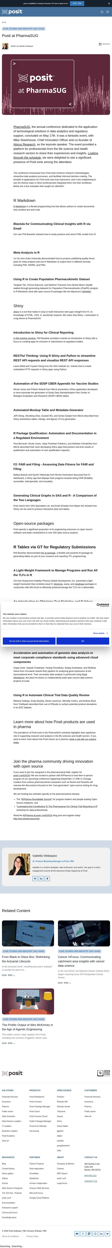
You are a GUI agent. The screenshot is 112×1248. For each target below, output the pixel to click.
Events (5, 1183)
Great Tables (62, 1126)
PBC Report (62, 1173)
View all (5, 1141)
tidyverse (58, 584)
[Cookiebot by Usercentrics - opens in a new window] (98, 605)
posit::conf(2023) (21, 775)
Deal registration (36, 1169)
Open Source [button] (64, 1090)
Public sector (7, 1111)
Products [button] (34, 1090)
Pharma (5, 1107)
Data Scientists (8, 1116)
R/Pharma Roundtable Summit (36, 799)
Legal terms (62, 1183)
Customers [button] (90, 1090)
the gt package (48, 553)
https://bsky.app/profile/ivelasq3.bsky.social (35, 878)
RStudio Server (63, 1107)
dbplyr (59, 1136)
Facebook (83, 1233)
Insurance (6, 1102)
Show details (99, 633)
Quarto (60, 1116)
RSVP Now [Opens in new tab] (77, 3)
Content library (8, 1169)
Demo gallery (7, 1173)
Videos (5, 1178)
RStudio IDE (62, 1102)
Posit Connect (35, 1102)
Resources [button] (8, 1157)
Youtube (76, 1233)
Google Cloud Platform (39, 1198)
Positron (60, 1097)
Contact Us (90, 1157)
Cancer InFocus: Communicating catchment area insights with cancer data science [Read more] (81, 961)
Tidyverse (61, 1111)
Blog (4, 22)
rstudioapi (79, 584)
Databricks (34, 1178)
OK (82, 641)
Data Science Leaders (11, 1121)
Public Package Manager (40, 1121)
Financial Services (10, 1097)
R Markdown (19, 206)
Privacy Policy (32, 1236)
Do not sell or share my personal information (29, 641)
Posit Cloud (34, 1111)
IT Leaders (6, 1126)
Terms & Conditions (10, 1236)
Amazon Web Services (39, 1188)
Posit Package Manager (39, 1107)
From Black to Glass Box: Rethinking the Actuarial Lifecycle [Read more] (26, 959)
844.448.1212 (90, 1176)
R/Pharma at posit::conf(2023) (37, 815)
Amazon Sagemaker (38, 1183)
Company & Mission (65, 1164)
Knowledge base (9, 1217)
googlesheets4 (63, 1146)
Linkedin (101, 1233)
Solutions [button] (7, 1090)
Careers (60, 1169)
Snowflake (34, 1173)
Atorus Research (24, 144)
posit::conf (6, 1198)
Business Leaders (9, 1131)
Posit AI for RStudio (37, 1126)
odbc (59, 1150)
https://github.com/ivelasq (47, 878)
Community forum (9, 1212)
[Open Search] (102, 12)
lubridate (86, 291)
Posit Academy (8, 1136)
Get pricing (34, 1131)
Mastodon (89, 1233)
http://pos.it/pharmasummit (26, 819)
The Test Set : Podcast (12, 1193)
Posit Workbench (36, 1097)
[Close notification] (109, 3)
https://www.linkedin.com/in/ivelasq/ (41, 878)
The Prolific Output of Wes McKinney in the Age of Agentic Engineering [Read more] (27, 1027)
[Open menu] (107, 11)
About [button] (60, 1157)
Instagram (95, 1233)
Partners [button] (34, 1157)
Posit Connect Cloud (38, 1116)
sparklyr (60, 1141)
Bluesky (107, 1233)
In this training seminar (24, 338)
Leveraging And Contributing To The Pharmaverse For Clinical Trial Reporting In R (57, 806)
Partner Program (36, 1164)
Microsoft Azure (36, 1193)
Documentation (8, 1203)
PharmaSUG (21, 126)
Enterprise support (10, 1208)
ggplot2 (60, 1131)
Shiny (16, 312)
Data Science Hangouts (12, 1188)
